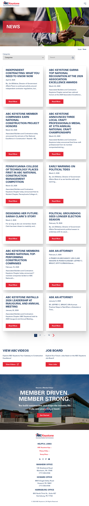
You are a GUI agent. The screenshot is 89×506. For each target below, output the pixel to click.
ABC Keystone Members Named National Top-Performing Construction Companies (22, 257)
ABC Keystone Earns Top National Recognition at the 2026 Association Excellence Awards (66, 76)
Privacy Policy (43, 451)
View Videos (11, 364)
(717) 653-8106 (44, 473)
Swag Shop (44, 454)
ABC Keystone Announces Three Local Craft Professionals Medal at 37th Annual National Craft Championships (65, 123)
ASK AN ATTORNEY (61, 251)
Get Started (44, 415)
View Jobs (53, 364)
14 (49, 335)
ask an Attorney (61, 297)
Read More (13, 102)
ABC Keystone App (43, 447)
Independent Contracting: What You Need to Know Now (22, 73)
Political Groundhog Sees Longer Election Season (65, 216)
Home (79, 49)
